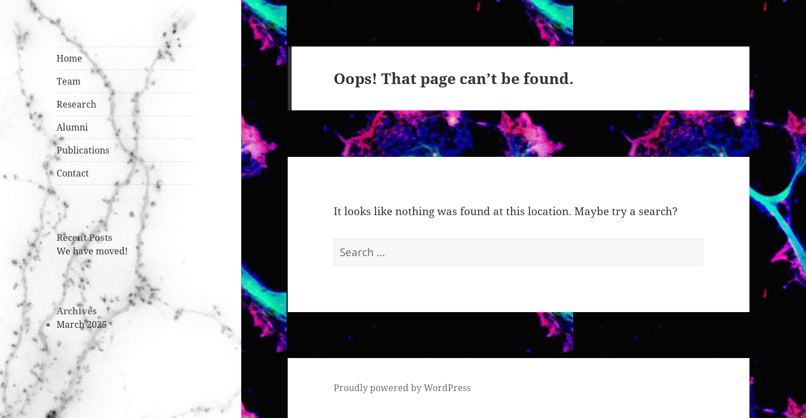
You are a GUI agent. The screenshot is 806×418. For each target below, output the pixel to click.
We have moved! (92, 251)
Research (76, 104)
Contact (73, 173)
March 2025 (82, 324)
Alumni (72, 127)
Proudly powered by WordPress (402, 388)
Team (69, 81)
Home (69, 58)
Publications (83, 150)
